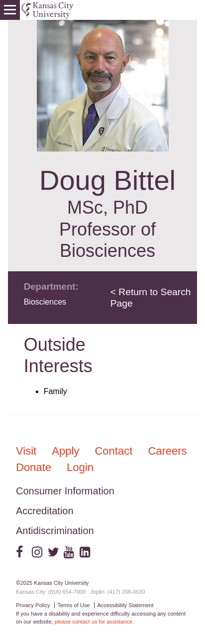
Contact (115, 451)
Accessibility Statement (125, 605)
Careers (167, 451)
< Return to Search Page (150, 298)
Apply (67, 451)
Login (80, 467)
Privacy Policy (33, 605)
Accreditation (45, 510)
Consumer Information (65, 490)
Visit (27, 451)
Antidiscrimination (55, 530)
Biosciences (45, 302)
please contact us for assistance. (94, 622)
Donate (35, 467)
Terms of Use (74, 605)
